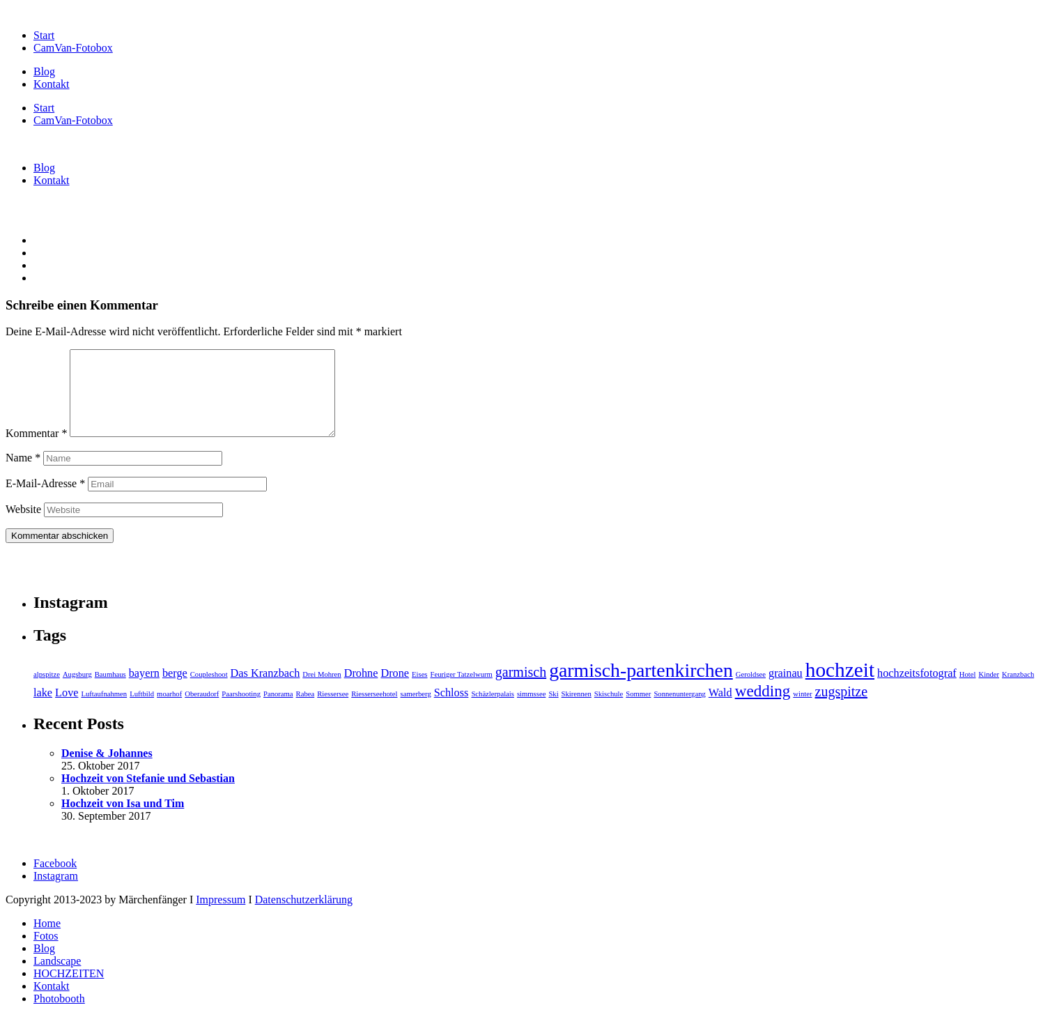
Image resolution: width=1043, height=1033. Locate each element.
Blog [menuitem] (44, 965)
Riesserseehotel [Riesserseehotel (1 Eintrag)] (374, 710)
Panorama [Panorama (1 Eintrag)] (278, 710)
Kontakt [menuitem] (51, 1003)
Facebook (55, 880)
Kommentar (36, 450)
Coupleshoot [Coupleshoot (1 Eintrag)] (209, 691)
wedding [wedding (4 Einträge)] (763, 707)
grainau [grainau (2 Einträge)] (785, 690)
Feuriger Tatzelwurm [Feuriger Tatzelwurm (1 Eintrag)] (462, 691)
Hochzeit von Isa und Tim (122, 820)
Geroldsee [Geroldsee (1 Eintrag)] (751, 691)
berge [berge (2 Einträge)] (174, 690)
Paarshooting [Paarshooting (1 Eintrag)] (241, 710)
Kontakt (51, 84)
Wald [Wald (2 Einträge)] (720, 709)
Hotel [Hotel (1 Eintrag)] (967, 691)
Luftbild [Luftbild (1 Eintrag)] (142, 710)
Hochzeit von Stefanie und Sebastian (148, 795)
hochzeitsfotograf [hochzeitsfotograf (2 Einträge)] (917, 690)
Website (23, 526)
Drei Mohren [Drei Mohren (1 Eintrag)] (321, 691)
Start (43, 35)
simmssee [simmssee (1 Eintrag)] (531, 710)
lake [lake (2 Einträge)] (42, 709)
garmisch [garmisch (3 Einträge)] (520, 688)
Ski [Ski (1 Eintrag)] (553, 710)
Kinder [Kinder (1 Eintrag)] (988, 691)
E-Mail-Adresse (45, 500)
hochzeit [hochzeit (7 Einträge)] (839, 686)
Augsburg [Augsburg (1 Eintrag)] (77, 691)
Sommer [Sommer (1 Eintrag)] (638, 710)
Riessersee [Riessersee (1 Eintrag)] (332, 710)
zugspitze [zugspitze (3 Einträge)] (841, 708)
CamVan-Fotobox (73, 48)
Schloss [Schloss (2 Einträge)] (451, 709)
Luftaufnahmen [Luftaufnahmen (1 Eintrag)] (104, 710)
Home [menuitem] (47, 940)
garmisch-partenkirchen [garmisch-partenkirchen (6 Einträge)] (641, 687)
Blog (44, 71)
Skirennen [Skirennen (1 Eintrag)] (577, 710)
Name (23, 474)
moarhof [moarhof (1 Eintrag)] (169, 710)
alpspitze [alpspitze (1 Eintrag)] (46, 691)
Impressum (220, 916)
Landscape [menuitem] (57, 978)
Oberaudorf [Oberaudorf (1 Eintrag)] (202, 710)
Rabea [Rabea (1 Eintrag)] (305, 710)
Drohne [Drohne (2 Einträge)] (361, 690)
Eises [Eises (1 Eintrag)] (420, 691)
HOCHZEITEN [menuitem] (68, 990)
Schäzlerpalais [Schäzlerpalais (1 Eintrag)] (492, 710)
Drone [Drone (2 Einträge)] (394, 690)
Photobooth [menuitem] (59, 1015)
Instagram (55, 892)
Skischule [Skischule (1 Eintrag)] (608, 710)
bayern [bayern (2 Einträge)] (144, 690)
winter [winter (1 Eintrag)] (802, 710)
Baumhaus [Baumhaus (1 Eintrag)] (110, 691)
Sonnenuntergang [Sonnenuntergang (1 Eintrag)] (679, 710)
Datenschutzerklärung (304, 916)
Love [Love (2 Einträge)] (66, 709)
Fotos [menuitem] (46, 952)
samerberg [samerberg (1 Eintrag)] (416, 710)
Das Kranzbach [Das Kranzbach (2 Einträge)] (265, 690)
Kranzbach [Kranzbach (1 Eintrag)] (1018, 691)
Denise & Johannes (107, 770)
